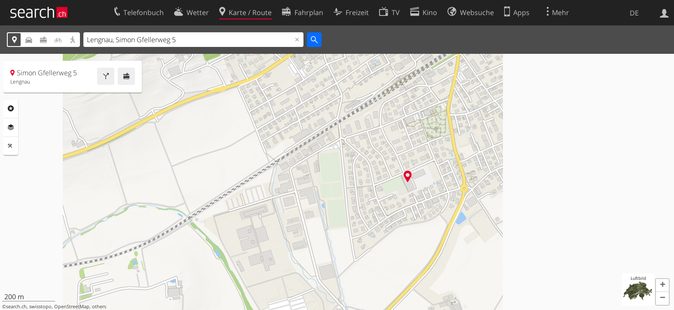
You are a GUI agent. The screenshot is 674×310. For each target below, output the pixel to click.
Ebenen (10, 127)
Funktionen (10, 146)
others (99, 307)
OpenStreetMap (71, 307)
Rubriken (10, 108)
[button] (662, 285)
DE (634, 13)
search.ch (16, 307)
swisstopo (40, 307)
